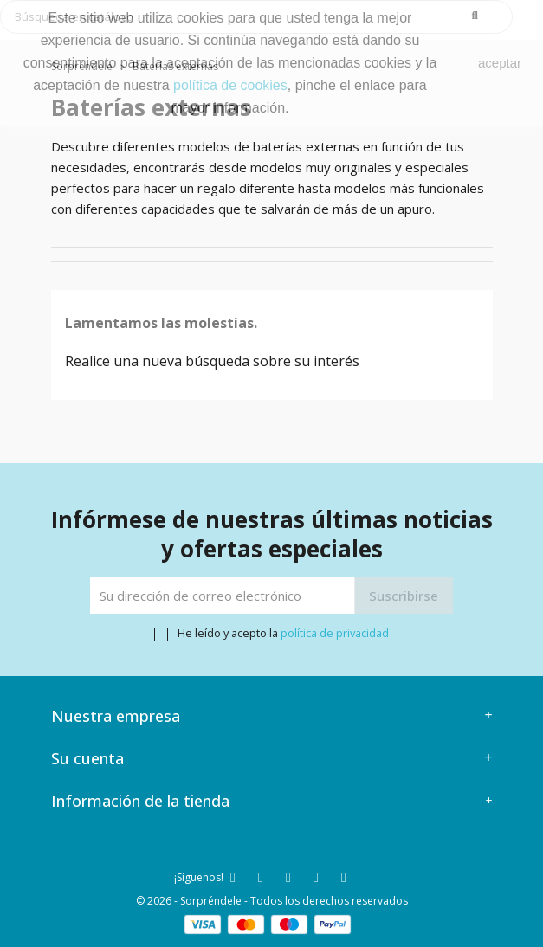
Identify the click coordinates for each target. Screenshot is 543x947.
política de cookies (230, 85)
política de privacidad (335, 633)
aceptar (499, 62)
